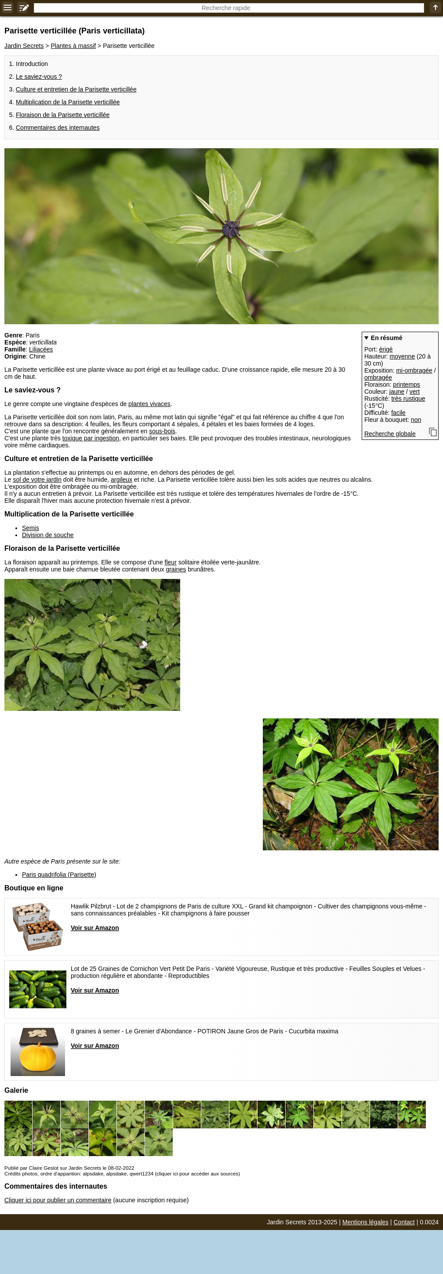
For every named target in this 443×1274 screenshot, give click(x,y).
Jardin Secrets (24, 45)
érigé (385, 349)
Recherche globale (390, 433)
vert (415, 391)
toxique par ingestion (90, 438)
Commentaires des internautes (58, 127)
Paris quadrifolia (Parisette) (59, 874)
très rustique (408, 398)
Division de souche (48, 534)
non (416, 419)
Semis (30, 527)
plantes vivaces (149, 403)
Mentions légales (365, 1222)
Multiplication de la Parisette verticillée (68, 102)
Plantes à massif (73, 45)
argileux (121, 479)
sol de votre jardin (37, 479)
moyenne (402, 356)
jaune (396, 391)
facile (398, 412)
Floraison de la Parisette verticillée (62, 114)
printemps (406, 384)
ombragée (378, 377)
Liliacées (41, 349)
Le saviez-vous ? (39, 76)
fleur (171, 562)
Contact (404, 1222)
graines (176, 569)
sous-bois (162, 431)
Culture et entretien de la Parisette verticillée (76, 89)
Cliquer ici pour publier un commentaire (58, 1200)
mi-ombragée (414, 370)
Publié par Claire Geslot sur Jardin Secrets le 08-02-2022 (69, 1168)
